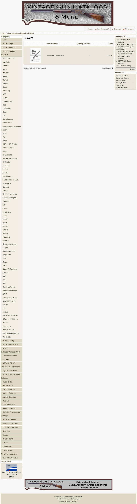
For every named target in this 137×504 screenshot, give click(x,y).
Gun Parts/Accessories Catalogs (10, 376)
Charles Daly (7, 101)
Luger (5, 216)
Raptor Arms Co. (9, 251)
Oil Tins (5, 443)
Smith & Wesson (9, 287)
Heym (5, 151)
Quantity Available (83, 44)
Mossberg (6, 237)
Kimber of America (10, 194)
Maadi (5, 219)
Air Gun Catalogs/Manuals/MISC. (10, 350)
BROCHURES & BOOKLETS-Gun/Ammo (10, 365)
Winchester (7, 337)
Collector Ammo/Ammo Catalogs (10, 414)
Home (4, 33)
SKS (4, 283)
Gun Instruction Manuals (17, 33)
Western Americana (10, 423)
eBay (5, 40)
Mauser (5, 226)
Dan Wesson (7, 123)
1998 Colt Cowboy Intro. (126, 47)
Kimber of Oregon (9, 198)
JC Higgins (7, 183)
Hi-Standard (7, 155)
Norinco (6, 241)
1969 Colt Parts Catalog (126, 44)
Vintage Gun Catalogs (74, 496)
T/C (4, 308)
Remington (7, 255)
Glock (5, 141)
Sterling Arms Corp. (10, 298)
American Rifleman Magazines (9, 357)
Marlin (5, 223)
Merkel (5, 230)
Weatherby (7, 326)
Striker (5, 305)
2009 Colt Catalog (124, 66)
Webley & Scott (8, 330)
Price (111, 44)
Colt (4, 105)
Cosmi (5, 112)
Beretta (5, 84)
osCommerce (72, 501)
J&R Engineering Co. (11, 180)
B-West (31, 33)
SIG (4, 276)
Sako (5, 266)
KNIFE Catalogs (9, 389)
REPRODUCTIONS (10, 458)
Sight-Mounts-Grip (10, 371)
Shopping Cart (120, 36)
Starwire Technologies (72, 499)
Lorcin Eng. (7, 212)
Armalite (6, 66)
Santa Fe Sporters (10, 269)
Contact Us (119, 85)
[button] (89, 29)
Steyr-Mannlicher (9, 301)
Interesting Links (121, 87)
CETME (6, 98)
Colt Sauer (7, 109)
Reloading (6, 431)
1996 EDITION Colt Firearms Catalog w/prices (125, 56)
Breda (5, 87)
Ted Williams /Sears (10, 316)
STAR (5, 294)
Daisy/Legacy (8, 119)
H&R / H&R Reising (10, 144)
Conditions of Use (122, 76)
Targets (5, 435)
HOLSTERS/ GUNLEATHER (7, 383)
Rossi (5, 258)
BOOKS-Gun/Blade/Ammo (8, 402)
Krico (5, 205)
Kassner (6, 187)
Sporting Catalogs (9, 408)
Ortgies (5, 248)
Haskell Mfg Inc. (9, 148)
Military (5, 233)
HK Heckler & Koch (10, 158)
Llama (5, 208)
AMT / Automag (8, 59)
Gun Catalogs (8, 44)
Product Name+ (52, 44)
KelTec (5, 191)
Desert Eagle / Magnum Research (11, 128)
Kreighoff (6, 201)
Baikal (5, 76)
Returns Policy (121, 80)
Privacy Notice (121, 83)
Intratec (5, 169)
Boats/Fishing (8, 439)
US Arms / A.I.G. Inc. (10, 319)
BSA (4, 94)
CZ (4, 116)
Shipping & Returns (122, 78)
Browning (6, 91)
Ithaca (5, 173)
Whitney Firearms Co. (11, 333)
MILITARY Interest (10, 420)
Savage (5, 273)
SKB (4, 280)
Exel (4, 133)
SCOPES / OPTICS (10, 345)
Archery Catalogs (9, 393)
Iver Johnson (7, 176)
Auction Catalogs (9, 397)
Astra (5, 69)
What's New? (6, 461)
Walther (5, 323)
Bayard (5, 80)
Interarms (6, 166)
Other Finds (7, 447)
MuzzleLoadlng (8, 341)
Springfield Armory (10, 291)
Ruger (5, 262)
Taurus (5, 312)
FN (4, 137)
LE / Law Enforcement (11, 427)
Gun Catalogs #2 (9, 47)
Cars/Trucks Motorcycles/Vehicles (9, 452)
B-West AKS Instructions (55, 55)
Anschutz (6, 62)
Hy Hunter (6, 162)
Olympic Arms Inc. (9, 244)
